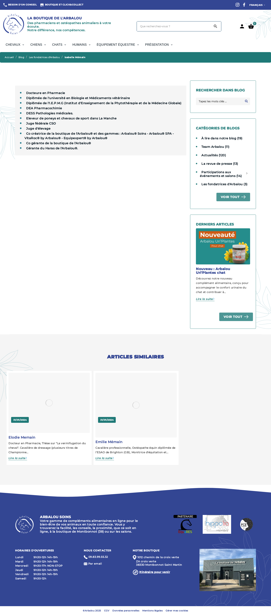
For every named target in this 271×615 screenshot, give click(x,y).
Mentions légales (152, 610)
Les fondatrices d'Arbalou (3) (224, 184)
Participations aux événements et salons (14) (221, 174)
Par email (95, 563)
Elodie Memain (21, 437)
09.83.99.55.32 (98, 557)
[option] (223, 264)
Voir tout (230, 197)
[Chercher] (173, 26)
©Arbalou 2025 (92, 610)
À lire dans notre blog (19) (221, 138)
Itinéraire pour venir (154, 572)
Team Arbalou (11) (215, 147)
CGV (107, 610)
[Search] (215, 26)
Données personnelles (125, 610)
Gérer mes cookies (177, 610)
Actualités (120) (213, 155)
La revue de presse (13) (219, 164)
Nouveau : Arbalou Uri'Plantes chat (213, 271)
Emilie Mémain (109, 442)
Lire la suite (204, 299)
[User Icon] (242, 26)
